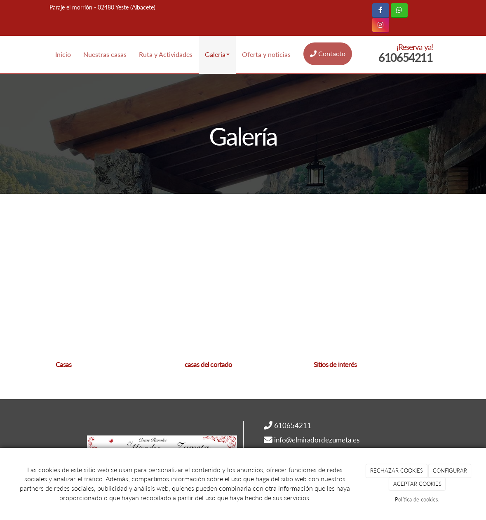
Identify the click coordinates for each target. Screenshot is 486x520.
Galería (217, 54)
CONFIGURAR (450, 470)
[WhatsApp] (399, 10)
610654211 (405, 57)
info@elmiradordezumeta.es (316, 440)
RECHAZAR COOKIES (396, 470)
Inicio (63, 54)
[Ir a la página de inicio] (4, 54)
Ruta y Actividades (166, 54)
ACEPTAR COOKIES (417, 483)
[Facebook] (380, 10)
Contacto (327, 53)
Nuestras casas (105, 54)
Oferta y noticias (266, 54)
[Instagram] (380, 25)
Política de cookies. (417, 499)
